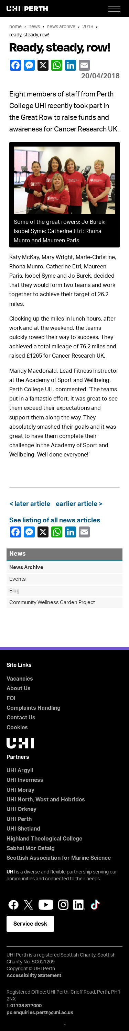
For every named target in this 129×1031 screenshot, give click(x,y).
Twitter (28, 905)
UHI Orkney (21, 809)
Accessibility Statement (34, 975)
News (34, 26)
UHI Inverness (25, 780)
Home (15, 26)
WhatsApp (56, 65)
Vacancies (20, 679)
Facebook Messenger (29, 65)
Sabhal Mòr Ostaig (31, 848)
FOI (11, 698)
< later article (31, 504)
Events (17, 579)
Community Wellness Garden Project (52, 602)
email (84, 65)
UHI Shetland (23, 829)
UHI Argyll (20, 770)
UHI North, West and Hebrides (46, 799)
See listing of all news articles (54, 520)
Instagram (63, 905)
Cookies (17, 727)
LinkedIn (70, 65)
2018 (87, 26)
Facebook (15, 65)
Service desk (30, 924)
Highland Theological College (44, 839)
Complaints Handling (34, 708)
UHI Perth (19, 819)
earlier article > (78, 504)
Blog (14, 590)
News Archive (61, 26)
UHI (11, 872)
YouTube (46, 905)
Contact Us (21, 717)
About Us (19, 688)
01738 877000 (26, 1006)
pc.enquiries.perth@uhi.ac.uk (40, 1012)
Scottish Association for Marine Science (59, 858)
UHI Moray (20, 790)
